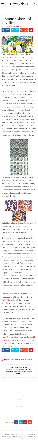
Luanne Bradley (15, 26)
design (19, 359)
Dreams (5, 244)
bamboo (7, 359)
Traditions (21, 97)
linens (29, 359)
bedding (14, 359)
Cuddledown (7, 300)
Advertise (19, 403)
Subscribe (19, 406)
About (19, 399)
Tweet (16, 29)
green (24, 359)
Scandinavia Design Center (18, 223)
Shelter (4, 16)
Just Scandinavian (26, 183)
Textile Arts (31, 91)
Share (7, 29)
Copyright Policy (19, 410)
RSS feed (25, 343)
